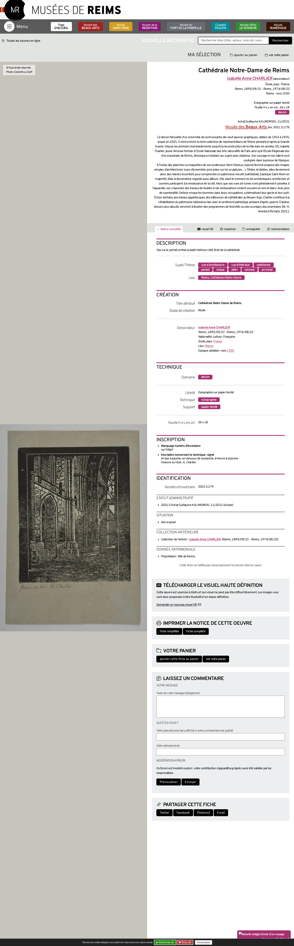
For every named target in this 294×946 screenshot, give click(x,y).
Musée (121, 26)
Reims (209, 346)
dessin (282, 112)
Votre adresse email (168, 746)
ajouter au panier (243, 55)
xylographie (208, 400)
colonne (250, 270)
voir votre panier (277, 55)
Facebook (183, 813)
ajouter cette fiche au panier (179, 659)
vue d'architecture (213, 265)
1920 (230, 351)
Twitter (164, 813)
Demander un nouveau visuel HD (176, 605)
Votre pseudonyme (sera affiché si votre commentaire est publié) (194, 731)
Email (221, 813)
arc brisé (267, 270)
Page (61, 26)
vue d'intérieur (240, 265)
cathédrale (264, 265)
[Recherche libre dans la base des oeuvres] (233, 40)
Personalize (203, 942)
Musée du (186, 26)
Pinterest (203, 813)
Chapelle (220, 26)
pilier (234, 270)
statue (220, 270)
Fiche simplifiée (169, 631)
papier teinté (209, 407)
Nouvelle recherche (167, 41)
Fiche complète (195, 631)
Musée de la (149, 26)
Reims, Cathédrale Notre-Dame (221, 278)
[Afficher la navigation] (9, 26)
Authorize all (165, 942)
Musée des (91, 26)
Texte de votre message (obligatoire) (178, 693)
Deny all (186, 942)
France (218, 341)
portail (205, 270)
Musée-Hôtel (248, 26)
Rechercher (280, 41)
